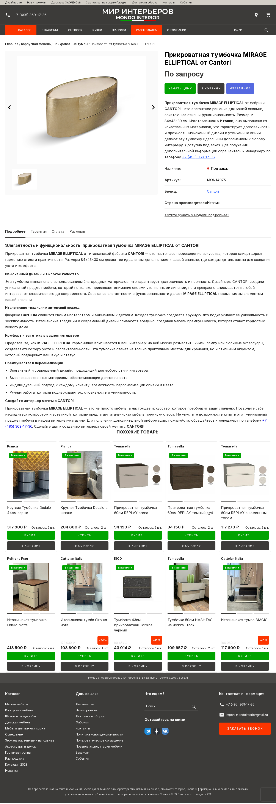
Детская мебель (17, 723)
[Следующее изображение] (153, 107)
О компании (176, 30)
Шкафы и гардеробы (20, 717)
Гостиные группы (18, 753)
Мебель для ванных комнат (26, 729)
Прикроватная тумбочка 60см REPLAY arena (135, 511)
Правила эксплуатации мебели (99, 747)
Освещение (14, 735)
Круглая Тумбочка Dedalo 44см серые (29, 511)
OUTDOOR (75, 30)
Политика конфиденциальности (99, 735)
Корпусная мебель (36, 44)
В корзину (216, 89)
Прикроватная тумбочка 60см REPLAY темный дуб (190, 511)
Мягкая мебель (16, 705)
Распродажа (146, 30)
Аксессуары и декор (20, 747)
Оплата (58, 232)
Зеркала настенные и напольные (30, 741)
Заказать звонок (245, 729)
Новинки (11, 771)
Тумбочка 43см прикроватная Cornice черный (133, 626)
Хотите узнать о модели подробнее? (197, 216)
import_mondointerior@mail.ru (247, 716)
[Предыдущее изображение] (9, 107)
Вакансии (82, 753)
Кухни (97, 30)
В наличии (50, 30)
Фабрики (119, 30)
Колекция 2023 (16, 765)
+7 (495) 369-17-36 (198, 158)
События (186, 2)
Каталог (20, 30)
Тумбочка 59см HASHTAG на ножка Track (190, 623)
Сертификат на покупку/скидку (106, 2)
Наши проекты (36, 2)
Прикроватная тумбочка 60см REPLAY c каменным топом (244, 513)
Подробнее (15, 232)
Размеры (77, 232)
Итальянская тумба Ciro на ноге (84, 623)
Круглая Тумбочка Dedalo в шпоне (84, 511)
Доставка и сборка (144, 2)
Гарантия (39, 232)
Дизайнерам (13, 2)
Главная (11, 44)
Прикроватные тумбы (70, 44)
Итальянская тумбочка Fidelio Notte (27, 623)
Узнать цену (182, 89)
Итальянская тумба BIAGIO (244, 621)
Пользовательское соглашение (99, 741)
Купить (31, 536)
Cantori (213, 192)
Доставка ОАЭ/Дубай (66, 2)
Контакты (169, 2)
